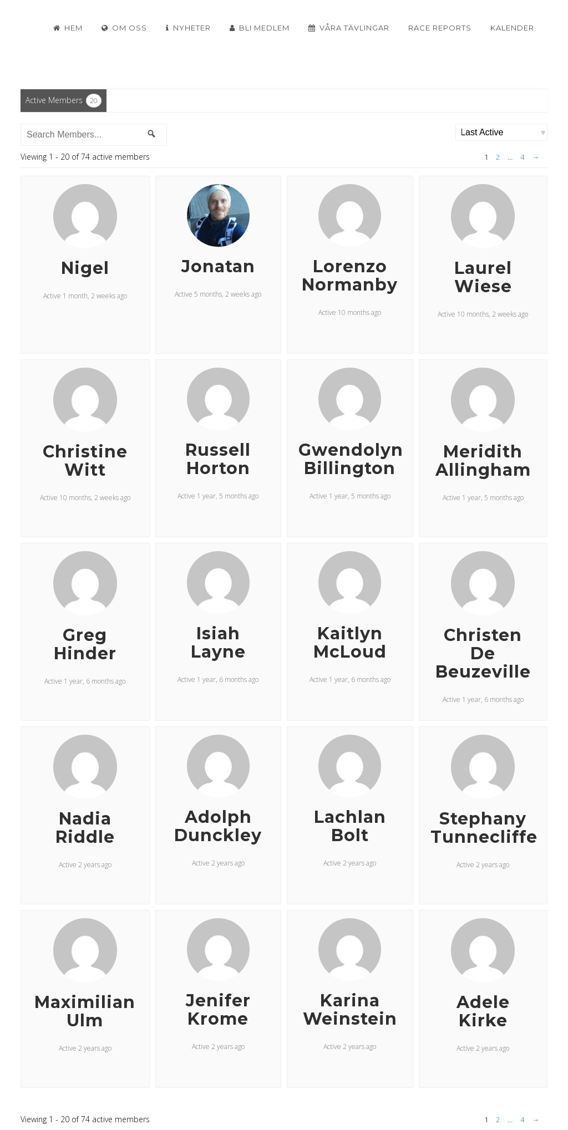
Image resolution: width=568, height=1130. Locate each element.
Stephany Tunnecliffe (483, 827)
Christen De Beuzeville (483, 653)
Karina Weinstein (350, 1009)
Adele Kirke (483, 1011)
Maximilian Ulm (84, 1011)
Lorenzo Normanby (350, 275)
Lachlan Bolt (350, 826)
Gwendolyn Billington (350, 459)
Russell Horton (218, 459)
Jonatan (218, 266)
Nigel (85, 268)
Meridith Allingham (483, 460)
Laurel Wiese (483, 277)
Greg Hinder (85, 644)
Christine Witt (85, 460)
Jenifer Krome (218, 1009)
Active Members (64, 101)
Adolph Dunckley (218, 826)
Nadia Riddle (85, 827)
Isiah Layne (218, 642)
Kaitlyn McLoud (350, 642)
